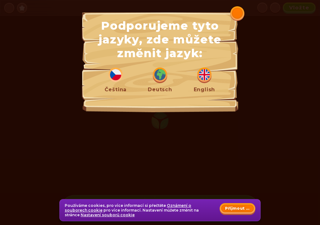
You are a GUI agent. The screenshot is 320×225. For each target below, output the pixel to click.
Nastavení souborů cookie (108, 214)
